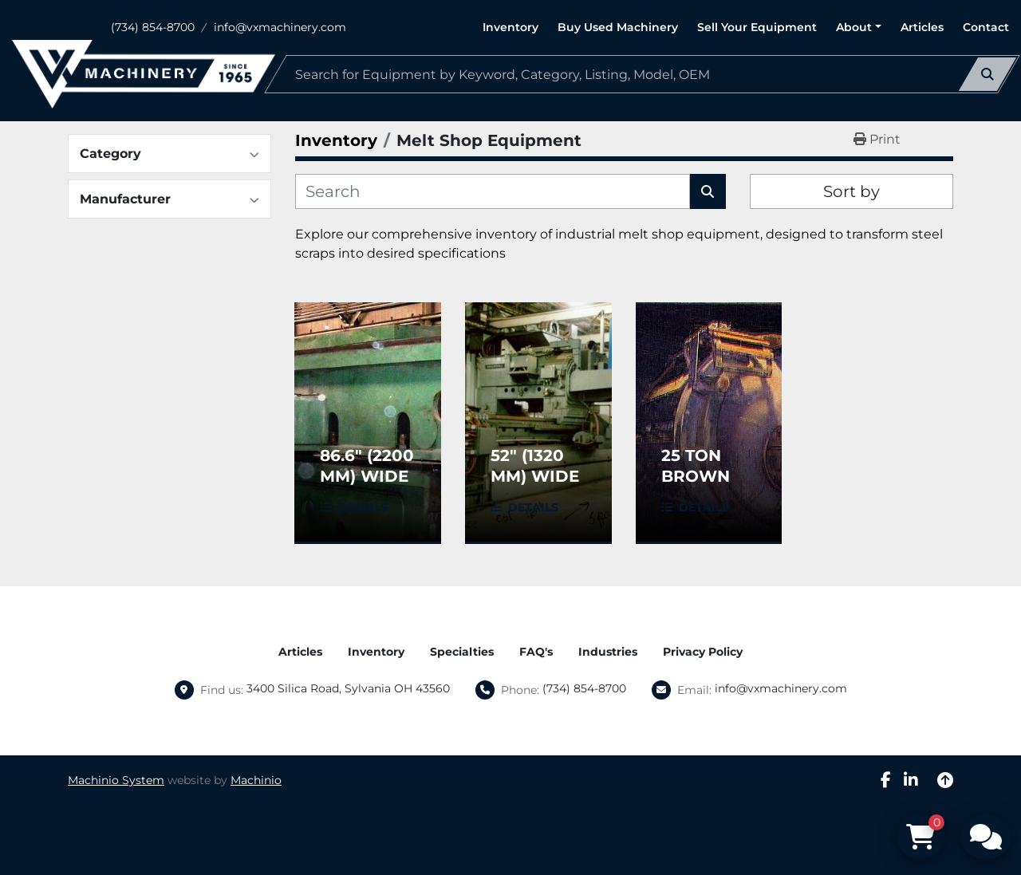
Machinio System (116, 780)
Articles (922, 27)
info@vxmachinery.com (280, 27)
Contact (986, 27)
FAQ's (536, 651)
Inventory (510, 27)
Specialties (462, 651)
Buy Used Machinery (618, 27)
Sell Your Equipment (757, 27)
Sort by (851, 191)
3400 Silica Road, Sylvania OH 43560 (348, 688)
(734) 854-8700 (153, 27)
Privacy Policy (703, 651)
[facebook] (885, 780)
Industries (607, 651)
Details (362, 507)
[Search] (642, 74)
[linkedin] (910, 780)
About (854, 27)
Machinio (256, 780)
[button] (858, 27)
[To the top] (945, 780)
